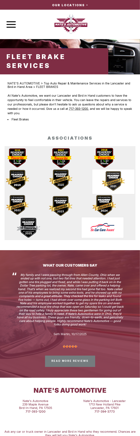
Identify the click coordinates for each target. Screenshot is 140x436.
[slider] (70, 346)
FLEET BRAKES (47, 87)
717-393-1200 (78, 109)
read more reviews (70, 360)
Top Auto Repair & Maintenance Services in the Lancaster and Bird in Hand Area (68, 85)
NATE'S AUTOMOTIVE (23, 83)
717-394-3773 (104, 411)
